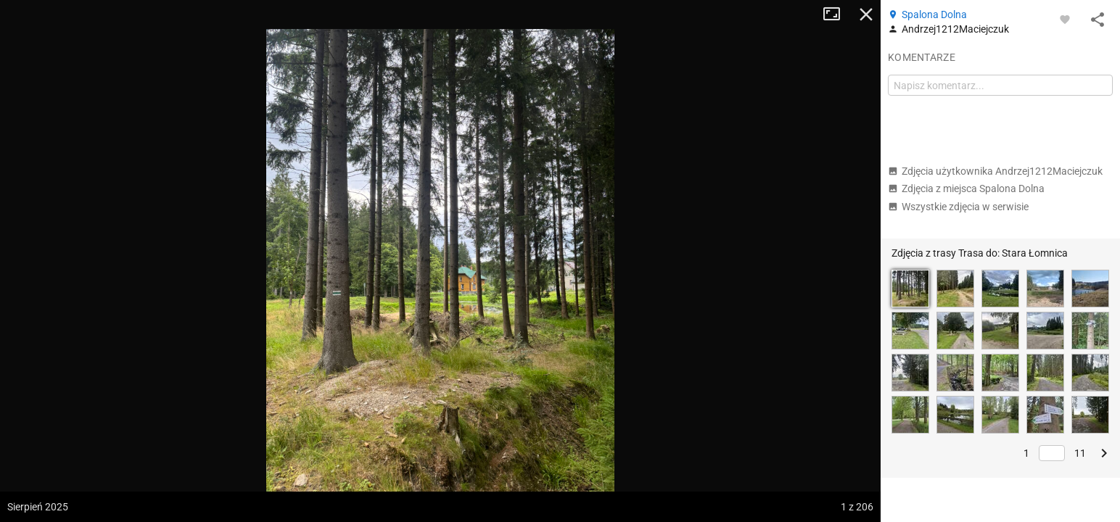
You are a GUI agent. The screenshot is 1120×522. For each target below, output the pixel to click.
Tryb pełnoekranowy (837, 14)
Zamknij (866, 14)
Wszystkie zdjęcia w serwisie (958, 206)
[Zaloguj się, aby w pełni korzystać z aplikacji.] (1064, 19)
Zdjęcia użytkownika (995, 171)
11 (1080, 453)
